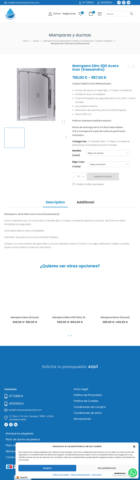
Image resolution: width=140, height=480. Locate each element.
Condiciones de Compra (90, 407)
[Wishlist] (80, 14)
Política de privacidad (80, 474)
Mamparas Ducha (82, 145)
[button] (134, 446)
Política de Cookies (86, 401)
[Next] (66, 137)
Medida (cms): (76, 153)
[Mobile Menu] (100, 14)
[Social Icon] (119, 2)
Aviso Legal (81, 389)
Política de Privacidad (87, 395)
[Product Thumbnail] (36, 94)
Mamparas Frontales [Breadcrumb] (70, 41)
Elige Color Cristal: (78, 164)
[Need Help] (104, 2)
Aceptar (47, 468)
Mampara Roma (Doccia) (115, 317)
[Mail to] (21, 2)
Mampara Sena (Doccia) (25, 317)
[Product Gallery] (63, 122)
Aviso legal (96, 474)
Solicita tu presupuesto (70, 366)
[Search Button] (133, 14)
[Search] (117, 14)
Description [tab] (55, 202)
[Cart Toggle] (90, 13)
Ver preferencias (107, 468)
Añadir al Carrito (103, 176)
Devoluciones (82, 419)
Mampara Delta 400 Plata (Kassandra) (75, 317)
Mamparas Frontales (105, 145)
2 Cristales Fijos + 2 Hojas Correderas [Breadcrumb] (96, 41)
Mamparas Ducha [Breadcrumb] (51, 41)
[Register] (69, 14)
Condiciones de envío (88, 413)
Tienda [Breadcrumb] (36, 41)
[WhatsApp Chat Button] (132, 472)
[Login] (55, 14)
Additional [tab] (85, 202)
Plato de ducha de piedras (23, 439)
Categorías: (79, 141)
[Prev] (128, 66)
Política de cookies (61, 474)
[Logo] (10, 14)
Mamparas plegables (19, 433)
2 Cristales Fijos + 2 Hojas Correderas (108, 141)
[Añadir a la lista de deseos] (88, 184)
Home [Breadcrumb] (25, 41)
